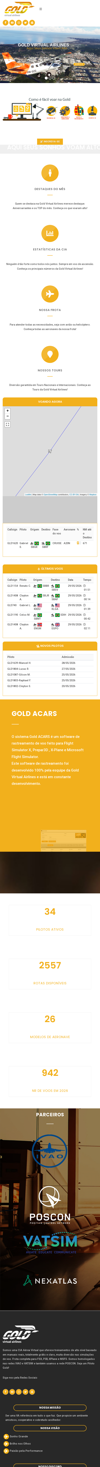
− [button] (7, 416)
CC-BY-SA (74, 494)
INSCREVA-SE (50, 141)
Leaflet (28, 494)
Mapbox (92, 494)
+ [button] (7, 411)
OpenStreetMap (51, 494)
